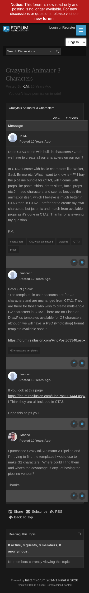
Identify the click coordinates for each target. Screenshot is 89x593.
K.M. (26, 86)
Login (53, 27)
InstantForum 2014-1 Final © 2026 (51, 580)
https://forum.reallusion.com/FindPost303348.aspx (46, 340)
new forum (44, 19)
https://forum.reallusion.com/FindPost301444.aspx (46, 396)
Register (68, 27)
